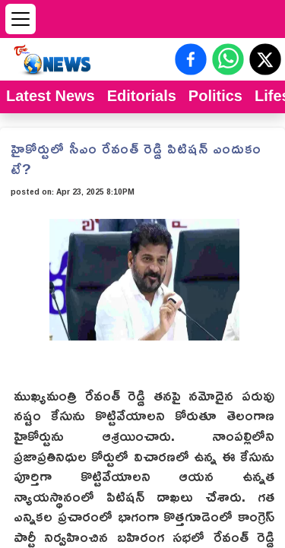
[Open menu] (20, 19)
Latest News (50, 95)
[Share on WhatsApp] (228, 59)
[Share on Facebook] (191, 59)
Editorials (141, 95)
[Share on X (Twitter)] (265, 59)
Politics (215, 95)
